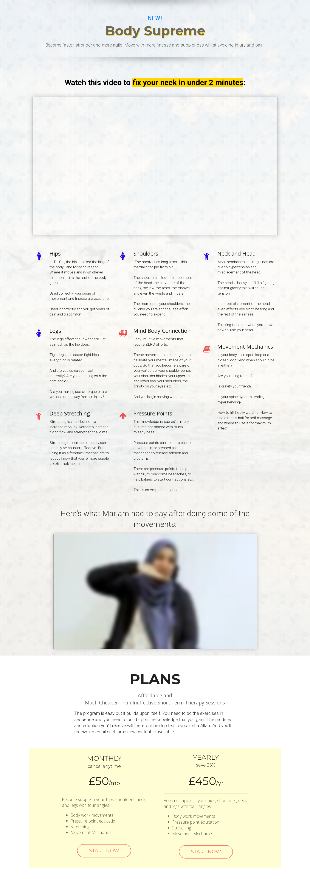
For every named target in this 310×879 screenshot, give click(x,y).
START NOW (104, 851)
